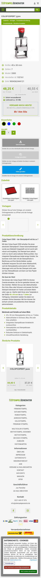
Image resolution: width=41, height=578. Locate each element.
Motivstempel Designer (20, 432)
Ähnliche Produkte (19, 23)
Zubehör (6, 20)
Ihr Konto (20, 473)
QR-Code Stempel (20, 438)
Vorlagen (12, 20)
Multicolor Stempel (20, 429)
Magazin (20, 476)
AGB (20, 464)
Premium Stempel (20, 424)
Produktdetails (8, 23)
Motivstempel (20, 435)
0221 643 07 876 (20, 500)
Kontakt (20, 470)
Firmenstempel (20, 409)
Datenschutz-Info (15, 560)
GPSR (20, 479)
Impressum (33, 560)
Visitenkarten (20, 444)
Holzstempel (20, 421)
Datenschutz (20, 458)
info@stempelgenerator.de (20, 503)
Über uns (20, 452)
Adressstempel (20, 418)
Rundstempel (20, 415)
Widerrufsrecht (20, 461)
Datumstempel (20, 412)
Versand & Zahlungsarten (20, 467)
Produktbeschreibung (23, 20)
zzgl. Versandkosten (20, 94)
